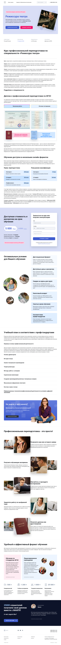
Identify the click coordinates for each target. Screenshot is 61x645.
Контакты (32, 638)
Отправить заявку (44, 238)
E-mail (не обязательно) (37, 231)
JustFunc (56, 642)
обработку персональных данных (44, 243)
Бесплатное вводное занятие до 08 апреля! (14, 242)
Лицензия (18, 638)
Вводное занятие (26, 27)
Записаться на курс (12, 27)
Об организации (19, 636)
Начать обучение (10, 620)
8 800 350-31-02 (53, 2)
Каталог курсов (10, 2)
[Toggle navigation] (5, 2)
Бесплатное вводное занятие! (15, 11)
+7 (34, 228)
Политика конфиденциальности (49, 636)
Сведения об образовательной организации (23, 2)
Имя (34, 220)
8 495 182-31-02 (53, 631)
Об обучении (33, 636)
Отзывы (5, 639)
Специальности (6, 638)
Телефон (35, 226)
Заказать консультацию (12, 416)
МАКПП (6, 630)
